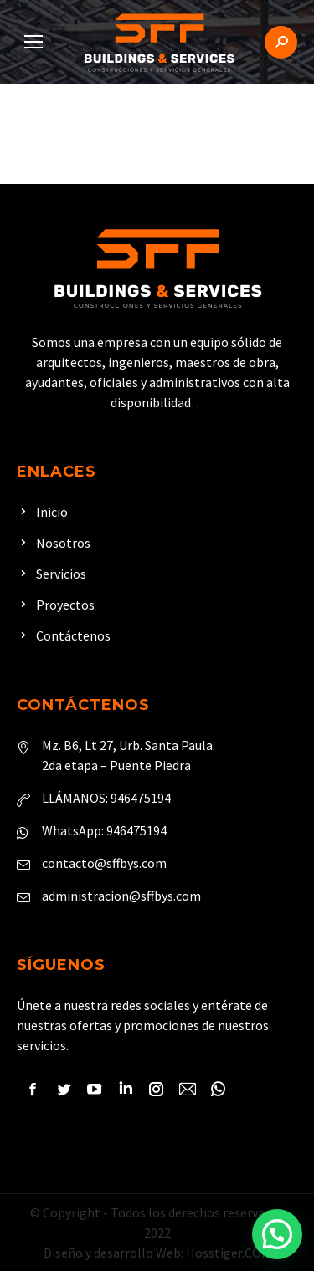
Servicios (61, 573)
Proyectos (65, 604)
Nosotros (63, 542)
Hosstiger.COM (228, 1252)
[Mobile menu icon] (33, 42)
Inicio (52, 511)
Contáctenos (73, 635)
